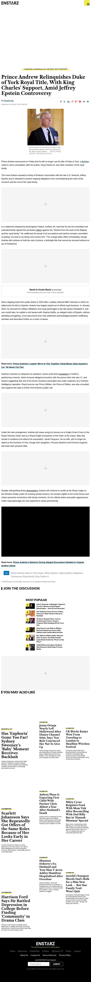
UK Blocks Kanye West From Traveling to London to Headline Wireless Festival (78, 739)
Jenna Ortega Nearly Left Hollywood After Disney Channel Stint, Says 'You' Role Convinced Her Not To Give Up (50, 736)
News (12, 951)
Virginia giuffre (65, 573)
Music (68, 951)
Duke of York (31, 573)
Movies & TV (6, 729)
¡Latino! (77, 951)
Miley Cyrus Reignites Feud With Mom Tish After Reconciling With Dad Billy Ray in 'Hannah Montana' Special (77, 811)
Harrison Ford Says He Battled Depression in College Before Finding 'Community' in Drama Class (15, 908)
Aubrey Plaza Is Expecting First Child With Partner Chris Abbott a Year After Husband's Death (49, 804)
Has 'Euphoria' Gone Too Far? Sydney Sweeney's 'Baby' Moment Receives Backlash (49, 614)
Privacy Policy (65, 955)
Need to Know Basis (40, 289)
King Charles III (42, 576)
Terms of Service (49, 955)
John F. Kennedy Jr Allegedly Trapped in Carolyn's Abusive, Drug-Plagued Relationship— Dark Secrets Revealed (50, 606)
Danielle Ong (8, 101)
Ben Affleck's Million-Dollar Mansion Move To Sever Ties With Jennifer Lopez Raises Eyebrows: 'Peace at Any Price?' (50, 639)
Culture (45, 951)
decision (85, 161)
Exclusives (22, 951)
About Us (24, 955)
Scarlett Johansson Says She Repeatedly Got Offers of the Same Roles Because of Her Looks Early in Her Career (15, 827)
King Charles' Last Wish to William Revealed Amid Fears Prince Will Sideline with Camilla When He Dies (49, 630)
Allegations (78, 573)
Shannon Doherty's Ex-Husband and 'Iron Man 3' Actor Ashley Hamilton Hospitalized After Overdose (51, 870)
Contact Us (35, 955)
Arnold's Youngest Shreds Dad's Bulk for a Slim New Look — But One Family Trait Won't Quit (77, 883)
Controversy (16, 576)
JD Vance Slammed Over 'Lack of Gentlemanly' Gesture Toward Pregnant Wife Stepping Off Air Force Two (50, 622)
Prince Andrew (17, 573)
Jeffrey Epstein (51, 573)
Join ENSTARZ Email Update (45, 960)
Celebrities (28, 69)
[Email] (84, 102)
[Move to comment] (88, 102)
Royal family (28, 576)
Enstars (10, 3)
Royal (40, 573)
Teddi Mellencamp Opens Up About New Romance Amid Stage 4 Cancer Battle (49, 647)
